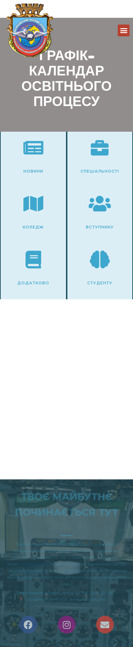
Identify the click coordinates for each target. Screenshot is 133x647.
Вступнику (100, 227)
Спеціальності (100, 171)
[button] (123, 30)
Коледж (33, 227)
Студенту (99, 282)
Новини (33, 171)
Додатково (33, 282)
